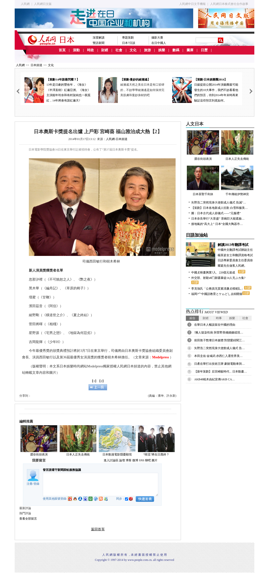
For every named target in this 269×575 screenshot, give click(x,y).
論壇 (122, 460)
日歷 (204, 50)
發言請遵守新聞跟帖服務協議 (62, 470)
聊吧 (148, 460)
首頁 (62, 50)
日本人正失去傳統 (78, 454)
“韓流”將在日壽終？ (156, 454)
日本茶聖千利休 (203, 181)
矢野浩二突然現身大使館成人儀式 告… (219, 348)
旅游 (147, 50)
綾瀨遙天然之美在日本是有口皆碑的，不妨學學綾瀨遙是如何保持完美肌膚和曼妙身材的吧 (142, 90)
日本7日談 (128, 43)
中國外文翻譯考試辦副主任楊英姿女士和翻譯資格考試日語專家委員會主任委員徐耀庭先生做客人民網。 (220, 254)
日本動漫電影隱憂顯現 (117, 454)
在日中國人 (158, 43)
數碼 (175, 50)
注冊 (30, 483)
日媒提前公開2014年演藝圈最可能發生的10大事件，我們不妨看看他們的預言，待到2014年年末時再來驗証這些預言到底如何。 (205, 89)
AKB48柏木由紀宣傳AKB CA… (214, 379)
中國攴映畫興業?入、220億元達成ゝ (218, 272)
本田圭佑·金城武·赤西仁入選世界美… (218, 356)
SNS (141, 460)
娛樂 (161, 50)
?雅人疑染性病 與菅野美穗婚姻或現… (218, 332)
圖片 (154, 460)
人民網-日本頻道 (116, 139)
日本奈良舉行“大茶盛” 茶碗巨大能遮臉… (218, 218)
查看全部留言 (28, 518)
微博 (135, 460)
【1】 (94, 381)
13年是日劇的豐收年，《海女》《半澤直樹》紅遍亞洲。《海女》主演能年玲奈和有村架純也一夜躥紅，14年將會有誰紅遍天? (57, 89)
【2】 (101, 381)
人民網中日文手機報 (192, 4)
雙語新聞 (98, 43)
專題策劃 (128, 37)
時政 (90, 50)
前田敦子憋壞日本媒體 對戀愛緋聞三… (219, 340)
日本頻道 (36, 65)
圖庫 (190, 50)
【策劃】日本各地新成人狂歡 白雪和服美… (219, 208)
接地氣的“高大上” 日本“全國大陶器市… (217, 224)
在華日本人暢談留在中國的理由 (214, 324)
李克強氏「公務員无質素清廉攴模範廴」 (221, 288)
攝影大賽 (157, 37)
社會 (118, 50)
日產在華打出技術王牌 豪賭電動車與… (219, 363)
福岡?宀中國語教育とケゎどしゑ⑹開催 (220, 294)
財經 (104, 50)
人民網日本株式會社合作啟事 (229, 4)
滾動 (76, 50)
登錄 (36, 483)
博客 (129, 460)
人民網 (25, 4)
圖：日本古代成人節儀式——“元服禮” (216, 213)
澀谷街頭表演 (39, 454)
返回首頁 (98, 529)
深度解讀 (98, 37)
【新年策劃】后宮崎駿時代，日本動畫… (220, 371)
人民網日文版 (43, 4)
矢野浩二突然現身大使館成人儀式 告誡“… (218, 202)
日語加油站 (197, 235)
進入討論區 (111, 460)
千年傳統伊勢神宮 (237, 181)
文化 (133, 50)
